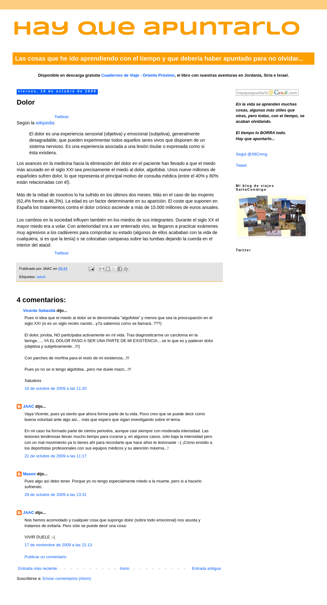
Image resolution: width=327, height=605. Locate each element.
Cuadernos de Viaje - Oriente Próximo (138, 75)
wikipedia (45, 122)
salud (40, 277)
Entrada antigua (206, 568)
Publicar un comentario (45, 556)
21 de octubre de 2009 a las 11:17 (55, 456)
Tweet (241, 165)
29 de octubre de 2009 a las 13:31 (55, 494)
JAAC (28, 406)
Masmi (29, 473)
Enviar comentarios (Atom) (66, 578)
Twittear (61, 116)
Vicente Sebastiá (39, 310)
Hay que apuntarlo (157, 29)
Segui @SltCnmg (251, 154)
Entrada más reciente (37, 568)
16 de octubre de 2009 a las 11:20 (55, 388)
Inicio (124, 568)
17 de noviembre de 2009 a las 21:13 (58, 544)
